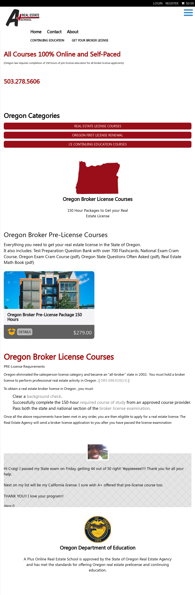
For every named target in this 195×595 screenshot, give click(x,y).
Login (157, 3)
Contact (54, 31)
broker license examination (124, 408)
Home (35, 31)
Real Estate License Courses (97, 126)
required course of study (102, 402)
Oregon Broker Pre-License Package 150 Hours (44, 317)
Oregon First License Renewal (97, 135)
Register (172, 3)
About (72, 31)
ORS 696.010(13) (114, 380)
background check (44, 396)
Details (25, 332)
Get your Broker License (90, 40)
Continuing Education (47, 40)
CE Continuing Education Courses (98, 144)
